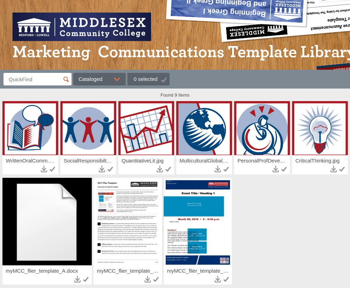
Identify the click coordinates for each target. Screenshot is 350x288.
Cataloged (90, 79)
